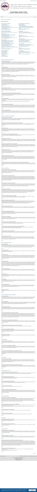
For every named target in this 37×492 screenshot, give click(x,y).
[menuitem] (4, 0)
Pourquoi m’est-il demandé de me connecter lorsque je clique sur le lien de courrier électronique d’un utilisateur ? (9, 38)
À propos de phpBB (4, 432)
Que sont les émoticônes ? (4, 52)
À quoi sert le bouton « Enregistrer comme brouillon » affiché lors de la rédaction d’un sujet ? (9, 47)
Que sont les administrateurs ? (22, 24)
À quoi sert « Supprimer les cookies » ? (5, 29)
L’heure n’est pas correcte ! (4, 33)
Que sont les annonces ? (4, 54)
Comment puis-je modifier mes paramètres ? (6, 31)
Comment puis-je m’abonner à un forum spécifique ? (24, 45)
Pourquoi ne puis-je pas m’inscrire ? (5, 25)
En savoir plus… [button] (23, 490)
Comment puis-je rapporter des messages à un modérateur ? (7, 46)
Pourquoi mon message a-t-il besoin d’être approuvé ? (7, 48)
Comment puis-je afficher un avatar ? (5, 36)
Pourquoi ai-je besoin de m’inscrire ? (5, 24)
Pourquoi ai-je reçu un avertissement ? (5, 45)
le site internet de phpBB (29, 140)
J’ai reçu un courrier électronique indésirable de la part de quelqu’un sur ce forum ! (26, 33)
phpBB (16, 457)
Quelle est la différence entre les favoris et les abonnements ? (25, 44)
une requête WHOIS (31, 441)
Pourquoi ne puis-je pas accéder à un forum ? (6, 44)
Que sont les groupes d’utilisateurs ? (22, 25)
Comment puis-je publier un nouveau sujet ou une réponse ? (7, 40)
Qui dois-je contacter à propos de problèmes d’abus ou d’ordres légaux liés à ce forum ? (27, 53)
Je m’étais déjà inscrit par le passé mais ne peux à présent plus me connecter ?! (9, 27)
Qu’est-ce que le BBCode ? (4, 51)
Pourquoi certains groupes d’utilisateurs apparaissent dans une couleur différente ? (26, 27)
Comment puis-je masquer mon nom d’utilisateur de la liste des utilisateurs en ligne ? (9, 32)
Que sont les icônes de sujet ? (4, 56)
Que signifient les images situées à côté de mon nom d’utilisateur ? (8, 35)
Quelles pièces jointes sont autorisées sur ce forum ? (24, 48)
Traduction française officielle (17, 458)
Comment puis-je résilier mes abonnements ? (23, 46)
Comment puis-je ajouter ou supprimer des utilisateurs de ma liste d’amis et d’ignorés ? (26, 36)
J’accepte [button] (32, 490)
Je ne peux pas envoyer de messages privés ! (23, 31)
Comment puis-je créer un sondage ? (5, 42)
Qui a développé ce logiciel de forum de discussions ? (24, 51)
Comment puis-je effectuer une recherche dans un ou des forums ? (26, 39)
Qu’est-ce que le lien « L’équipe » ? (22, 29)
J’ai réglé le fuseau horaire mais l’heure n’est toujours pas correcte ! (8, 34)
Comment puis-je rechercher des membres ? (23, 41)
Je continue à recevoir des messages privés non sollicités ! (25, 32)
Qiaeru (21, 458)
